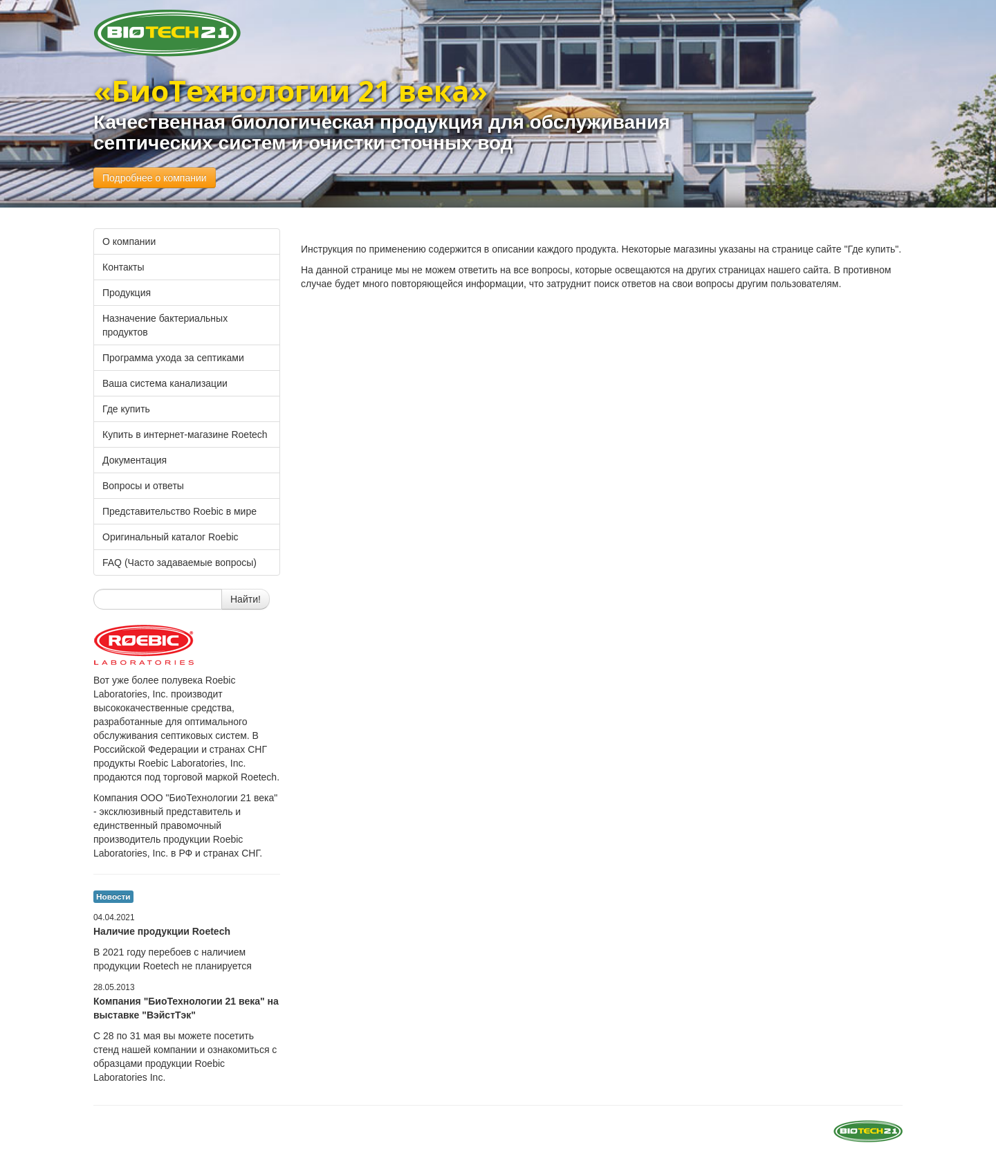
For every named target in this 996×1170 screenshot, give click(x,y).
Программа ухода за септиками (173, 357)
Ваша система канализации (165, 383)
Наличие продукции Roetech (161, 931)
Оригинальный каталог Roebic (170, 536)
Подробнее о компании (154, 177)
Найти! (245, 599)
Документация (134, 460)
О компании (129, 241)
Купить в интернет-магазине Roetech (185, 434)
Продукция (126, 292)
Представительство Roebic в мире (179, 511)
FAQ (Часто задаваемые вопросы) (179, 562)
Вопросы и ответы (143, 485)
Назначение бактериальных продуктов (165, 325)
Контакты (123, 267)
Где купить (126, 408)
